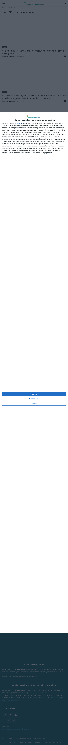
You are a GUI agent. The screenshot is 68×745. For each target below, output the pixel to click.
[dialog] (34, 372)
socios (18, 123)
